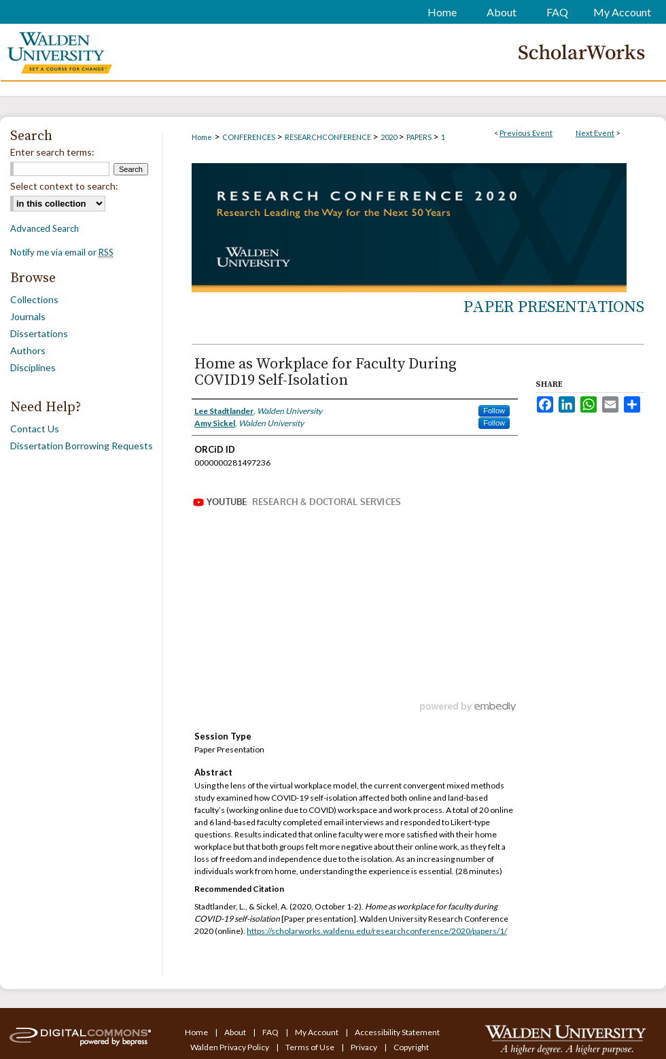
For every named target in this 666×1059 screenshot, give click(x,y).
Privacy (365, 1047)
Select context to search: (64, 186)
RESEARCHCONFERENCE (328, 137)
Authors (28, 350)
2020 (389, 137)
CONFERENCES (249, 137)
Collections (34, 299)
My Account (317, 1032)
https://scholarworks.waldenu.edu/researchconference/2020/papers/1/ (377, 931)
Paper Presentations (553, 307)
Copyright (411, 1047)
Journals (28, 316)
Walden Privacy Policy (230, 1047)
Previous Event (526, 132)
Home (202, 137)
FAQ (271, 1032)
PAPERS (419, 137)
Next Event (595, 132)
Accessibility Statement (397, 1032)
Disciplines (33, 367)
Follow (494, 410)
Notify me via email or (61, 252)
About (235, 1032)
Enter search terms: (52, 152)
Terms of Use (310, 1047)
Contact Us (34, 428)
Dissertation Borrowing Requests (81, 445)
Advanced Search (44, 228)
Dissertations (39, 333)
